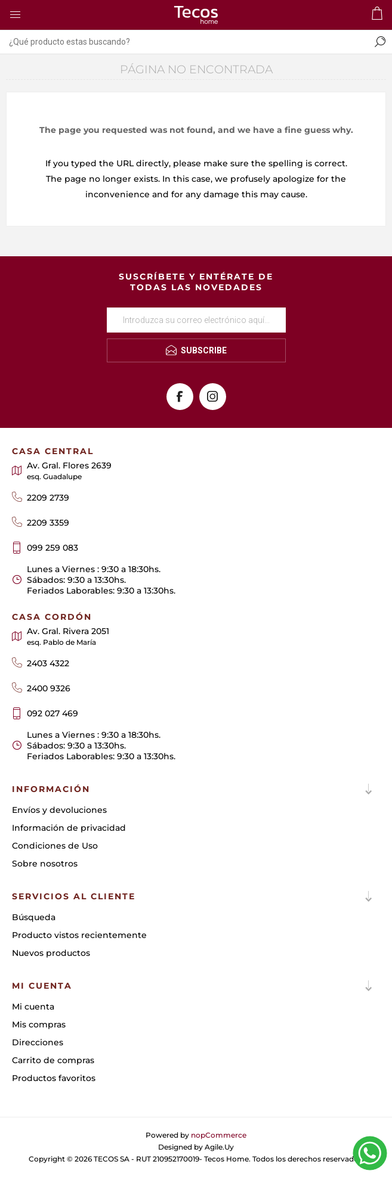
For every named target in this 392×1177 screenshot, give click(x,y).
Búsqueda (33, 917)
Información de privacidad (69, 827)
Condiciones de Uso (55, 845)
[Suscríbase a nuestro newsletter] (196, 320)
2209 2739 (48, 497)
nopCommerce (218, 1135)
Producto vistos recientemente (79, 935)
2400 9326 (48, 688)
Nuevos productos (51, 953)
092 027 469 (52, 713)
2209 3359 (48, 522)
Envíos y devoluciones (59, 810)
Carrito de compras (53, 1060)
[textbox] (184, 42)
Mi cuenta (33, 1006)
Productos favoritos (53, 1078)
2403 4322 (48, 663)
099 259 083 (52, 547)
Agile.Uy (219, 1146)
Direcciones (37, 1042)
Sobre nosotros (45, 863)
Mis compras (39, 1024)
